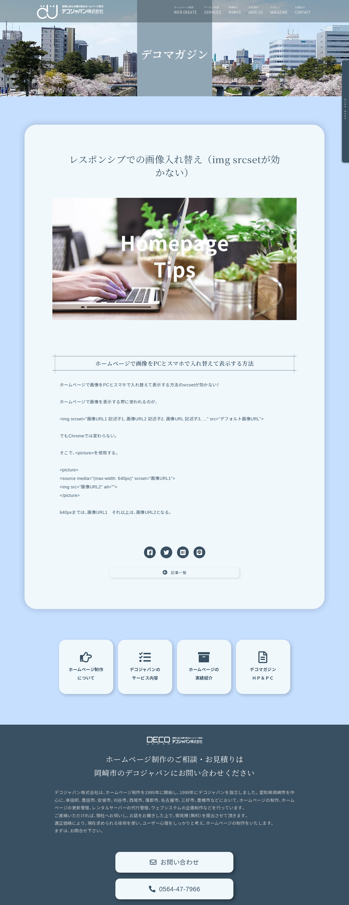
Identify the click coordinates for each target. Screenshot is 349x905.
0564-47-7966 (234, 862)
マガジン (280, 10)
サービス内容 (214, 10)
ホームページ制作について (86, 665)
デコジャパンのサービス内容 (145, 665)
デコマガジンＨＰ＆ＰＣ (263, 665)
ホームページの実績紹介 (204, 665)
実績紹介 (236, 10)
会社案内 (257, 10)
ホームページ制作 (187, 10)
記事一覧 (175, 572)
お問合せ (304, 10)
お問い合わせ (114, 862)
